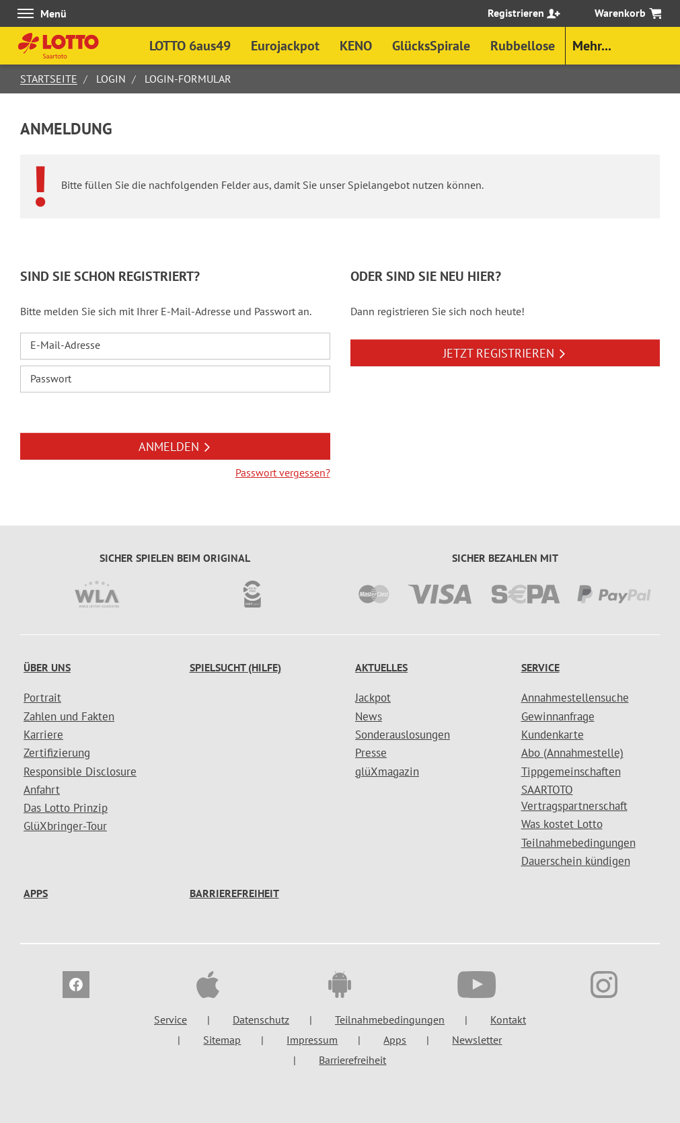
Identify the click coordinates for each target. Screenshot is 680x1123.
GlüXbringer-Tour (65, 826)
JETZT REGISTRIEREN (504, 353)
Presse (371, 752)
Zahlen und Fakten (69, 716)
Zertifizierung (57, 752)
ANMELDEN (175, 446)
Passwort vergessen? (282, 472)
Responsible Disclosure (80, 771)
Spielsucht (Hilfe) (235, 667)
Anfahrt (42, 789)
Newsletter (477, 1039)
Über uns (47, 667)
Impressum (312, 1039)
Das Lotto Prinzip (66, 807)
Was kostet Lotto (562, 824)
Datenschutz (261, 1019)
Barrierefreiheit (234, 893)
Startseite (48, 78)
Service (540, 667)
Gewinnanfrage (558, 716)
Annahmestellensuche (575, 697)
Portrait (42, 697)
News (368, 716)
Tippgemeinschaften (571, 771)
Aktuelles (381, 667)
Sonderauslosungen (402, 734)
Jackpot (373, 697)
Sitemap (222, 1039)
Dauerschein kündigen (575, 861)
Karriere (43, 734)
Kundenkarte (552, 734)
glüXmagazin (387, 771)
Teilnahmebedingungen (578, 842)
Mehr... (591, 45)
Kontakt (508, 1019)
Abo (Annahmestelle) (572, 752)
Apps (36, 893)
